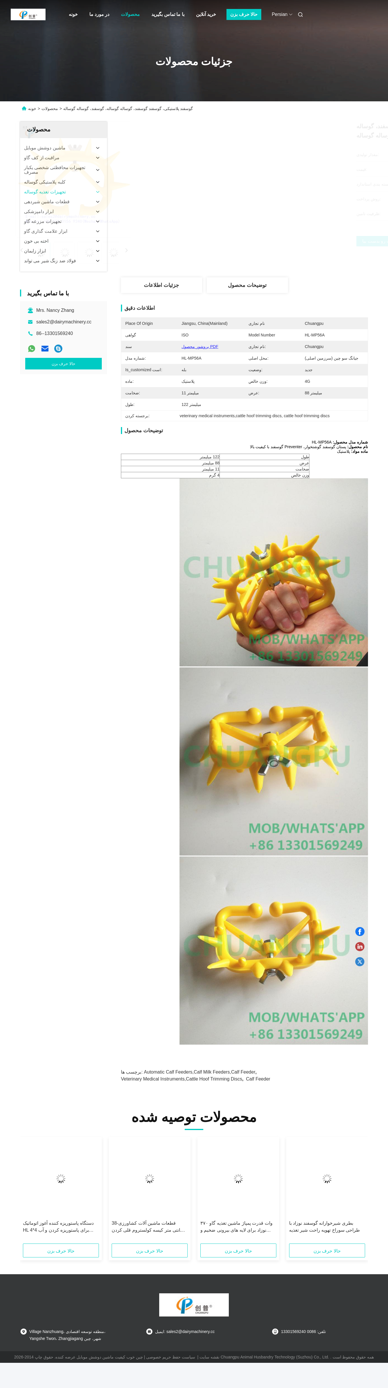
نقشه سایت (210, 1357)
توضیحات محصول (247, 285)
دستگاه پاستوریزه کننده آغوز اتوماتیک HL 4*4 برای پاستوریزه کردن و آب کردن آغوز (58, 1227)
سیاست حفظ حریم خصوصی (170, 1357)
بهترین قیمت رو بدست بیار (278, 241)
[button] (34, 1192)
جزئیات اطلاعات (161, 285)
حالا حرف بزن (244, 14)
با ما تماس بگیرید (167, 14)
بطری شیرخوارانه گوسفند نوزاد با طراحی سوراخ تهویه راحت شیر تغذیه (324, 1227)
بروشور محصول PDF (200, 346)
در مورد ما (99, 14)
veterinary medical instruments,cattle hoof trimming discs (181, 1078)
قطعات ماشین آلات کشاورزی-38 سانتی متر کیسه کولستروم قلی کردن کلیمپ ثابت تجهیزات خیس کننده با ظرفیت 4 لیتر (148, 1227)
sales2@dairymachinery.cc (63, 321)
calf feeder (258, 1078)
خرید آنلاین (206, 14)
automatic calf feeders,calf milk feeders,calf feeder (199, 1072)
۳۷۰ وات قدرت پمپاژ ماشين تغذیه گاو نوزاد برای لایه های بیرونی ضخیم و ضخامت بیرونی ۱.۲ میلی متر (236, 1227)
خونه (73, 14)
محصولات (130, 14)
